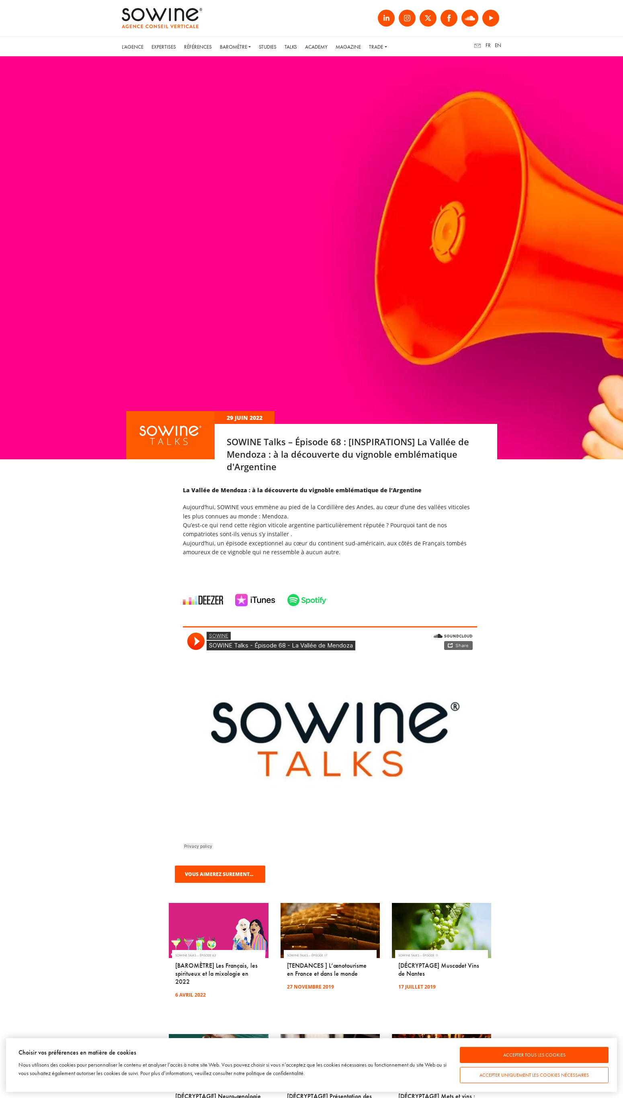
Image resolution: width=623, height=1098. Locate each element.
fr (488, 45)
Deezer (203, 600)
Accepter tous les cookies (534, 1055)
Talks (291, 47)
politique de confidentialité (274, 1073)
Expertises (164, 47)
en (498, 45)
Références (198, 47)
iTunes (255, 600)
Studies (268, 47)
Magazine (348, 47)
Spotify (307, 600)
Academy (316, 47)
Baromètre (233, 47)
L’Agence (132, 47)
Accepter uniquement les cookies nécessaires (534, 1075)
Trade (376, 47)
